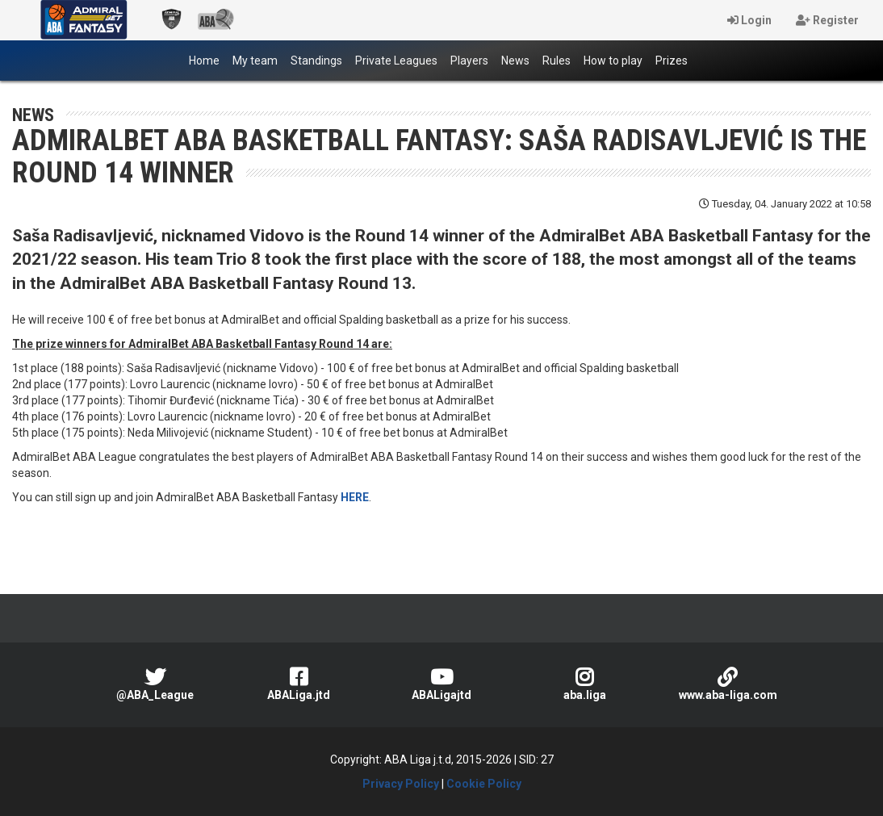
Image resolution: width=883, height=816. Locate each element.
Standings (316, 60)
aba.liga (584, 684)
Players (469, 60)
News (515, 60)
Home (207, 59)
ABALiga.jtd (298, 684)
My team (255, 60)
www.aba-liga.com (727, 684)
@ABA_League (155, 684)
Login (749, 20)
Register (827, 20)
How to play (613, 60)
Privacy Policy (400, 783)
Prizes (671, 60)
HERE (355, 497)
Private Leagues (396, 60)
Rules (556, 60)
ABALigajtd (441, 684)
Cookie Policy (483, 783)
